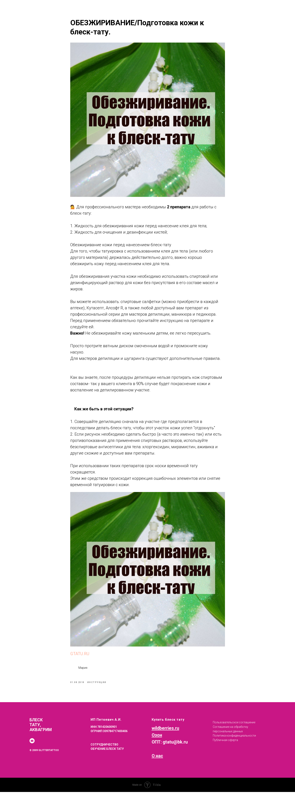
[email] (32, 742)
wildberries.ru (165, 730)
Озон (157, 736)
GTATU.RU (79, 654)
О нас (157, 757)
